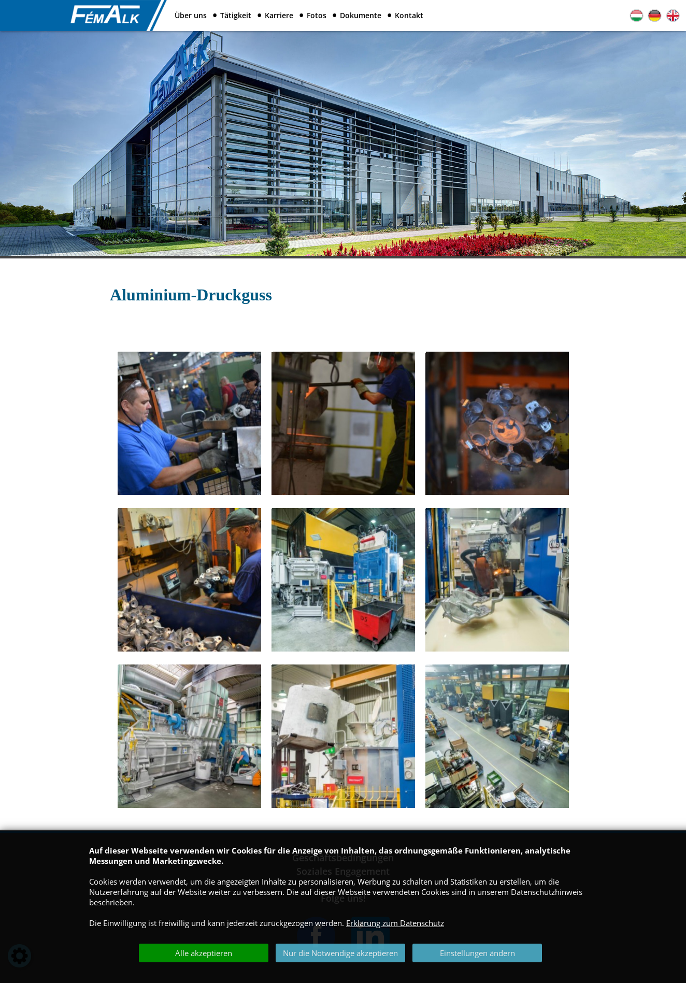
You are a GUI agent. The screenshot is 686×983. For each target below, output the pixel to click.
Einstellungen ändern (477, 953)
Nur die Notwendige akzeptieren (340, 953)
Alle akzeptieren (203, 953)
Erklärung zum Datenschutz (395, 923)
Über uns (191, 15)
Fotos (316, 15)
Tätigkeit (235, 15)
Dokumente (360, 15)
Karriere (279, 15)
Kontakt (409, 15)
